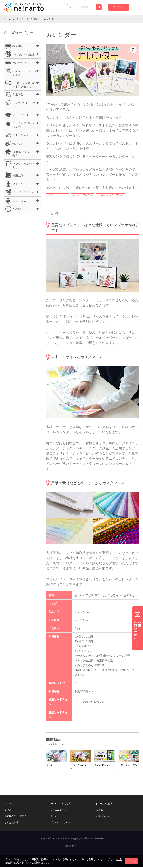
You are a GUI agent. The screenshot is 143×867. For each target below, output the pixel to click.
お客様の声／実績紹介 (16, 816)
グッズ (8, 809)
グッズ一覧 (117, 7)
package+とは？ (104, 803)
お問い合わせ (102, 816)
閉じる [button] (131, 861)
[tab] (54, 213)
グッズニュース (58, 809)
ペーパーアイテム (82, 195)
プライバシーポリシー (61, 822)
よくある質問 (11, 822)
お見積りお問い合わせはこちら (137, 628)
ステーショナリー (57, 195)
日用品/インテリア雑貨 (110, 195)
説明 (54, 213)
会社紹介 (54, 816)
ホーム (8, 803)
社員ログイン (71, 846)
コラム (99, 809)
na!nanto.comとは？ (60, 803)
